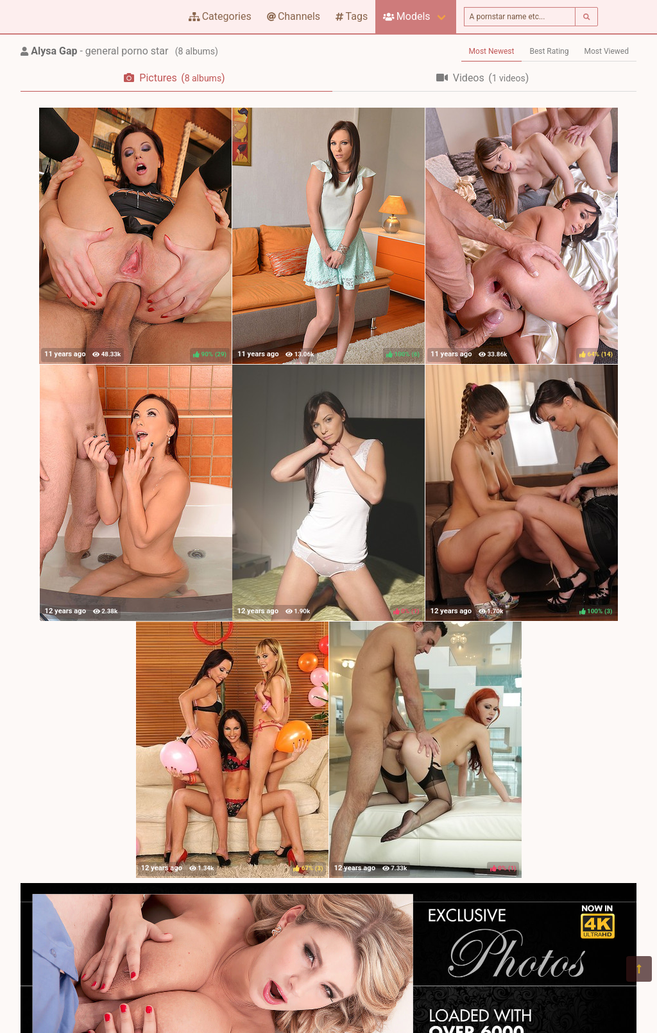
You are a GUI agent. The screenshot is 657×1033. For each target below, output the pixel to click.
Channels (293, 16)
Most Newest (492, 51)
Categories (220, 16)
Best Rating (548, 51)
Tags (352, 16)
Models (406, 16)
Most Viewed (606, 51)
